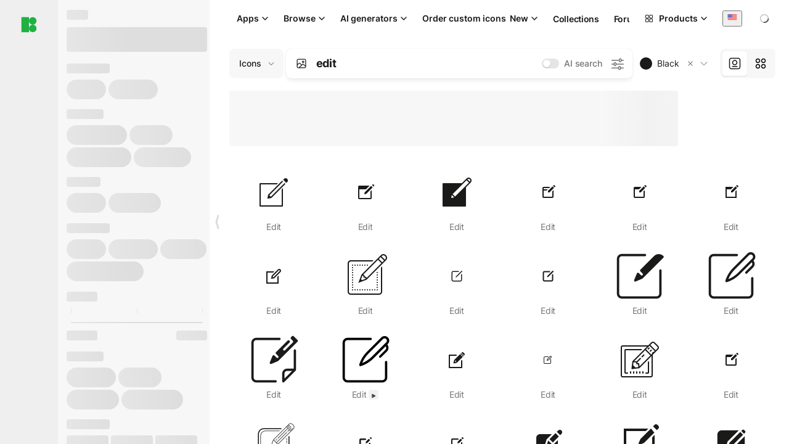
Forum (627, 19)
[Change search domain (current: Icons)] (256, 63)
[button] (690, 63)
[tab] (734, 63)
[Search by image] (301, 63)
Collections (576, 19)
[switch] (550, 63)
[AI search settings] (617, 63)
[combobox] (732, 18)
